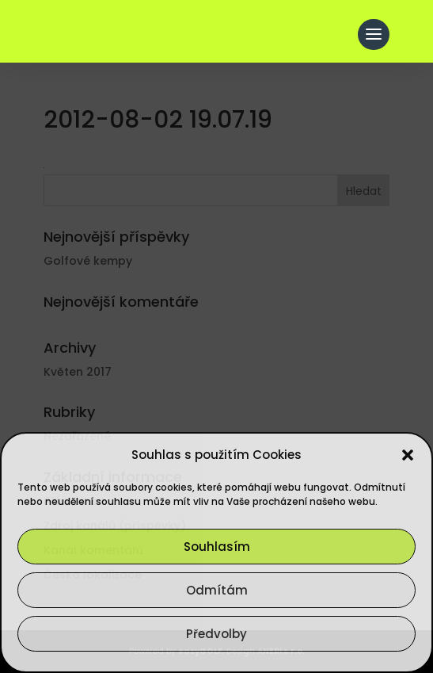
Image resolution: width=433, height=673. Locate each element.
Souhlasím (217, 546)
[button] (408, 455)
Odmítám (217, 590)
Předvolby (216, 633)
